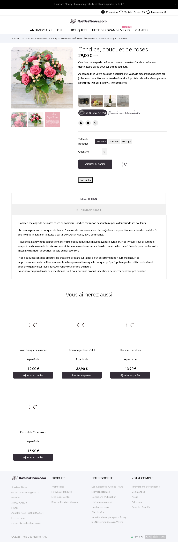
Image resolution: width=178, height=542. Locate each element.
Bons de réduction (141, 507)
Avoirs (135, 496)
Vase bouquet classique (33, 349)
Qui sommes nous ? (102, 501)
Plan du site (98, 512)
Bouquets (80, 29)
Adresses (137, 501)
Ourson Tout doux (130, 349)
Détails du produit (88, 209)
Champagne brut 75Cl (82, 349)
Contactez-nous (100, 507)
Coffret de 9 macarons (33, 432)
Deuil (61, 30)
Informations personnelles (146, 486)
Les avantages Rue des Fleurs (107, 486)
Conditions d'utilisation (104, 496)
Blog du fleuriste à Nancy (64, 501)
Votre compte (142, 478)
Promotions (57, 486)
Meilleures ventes (61, 496)
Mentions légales (101, 491)
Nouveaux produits (61, 491)
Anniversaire (41, 30)
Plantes (141, 30)
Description (88, 198)
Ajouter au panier (95, 163)
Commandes (138, 491)
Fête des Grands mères (111, 29)
